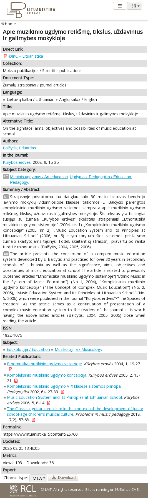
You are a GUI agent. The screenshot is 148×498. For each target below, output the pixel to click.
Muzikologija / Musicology (78, 349)
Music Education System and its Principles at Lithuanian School (64, 397)
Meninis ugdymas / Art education (39, 177)
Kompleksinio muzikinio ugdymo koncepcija (46, 375)
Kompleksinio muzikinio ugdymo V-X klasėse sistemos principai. (64, 386)
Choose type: (16, 477)
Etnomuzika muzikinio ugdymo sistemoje (44, 363)
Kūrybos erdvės (17, 162)
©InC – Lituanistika (25, 56)
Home (10, 23)
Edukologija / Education (28, 349)
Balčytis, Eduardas (19, 148)
